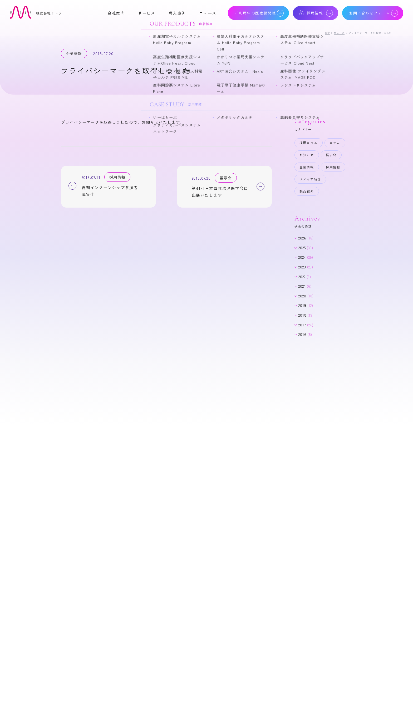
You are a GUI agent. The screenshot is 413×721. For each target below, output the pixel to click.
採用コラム (308, 142)
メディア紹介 (310, 179)
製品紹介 (306, 191)
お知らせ (306, 155)
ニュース (339, 33)
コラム (335, 142)
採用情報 (333, 167)
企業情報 (306, 167)
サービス (146, 13)
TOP (327, 33)
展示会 (331, 155)
